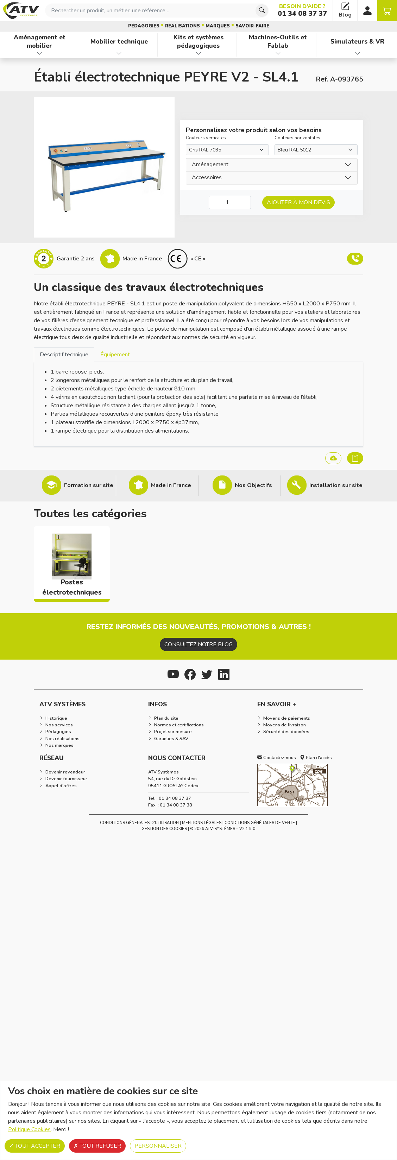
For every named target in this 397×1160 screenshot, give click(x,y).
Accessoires (207, 177)
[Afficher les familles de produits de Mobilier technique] (119, 53)
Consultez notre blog (198, 644)
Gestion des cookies (164, 828)
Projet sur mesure (173, 731)
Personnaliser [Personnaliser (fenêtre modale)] (158, 1146)
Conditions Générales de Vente (260, 822)
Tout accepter (34, 1146)
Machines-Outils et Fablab (278, 41)
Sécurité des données (286, 731)
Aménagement (210, 164)
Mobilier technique (119, 41)
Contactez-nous (276, 757)
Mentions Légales (201, 822)
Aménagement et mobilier (39, 41)
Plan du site (166, 718)
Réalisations (182, 26)
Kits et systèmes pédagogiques (198, 41)
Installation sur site (336, 485)
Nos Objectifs (253, 485)
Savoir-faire (252, 26)
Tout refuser (97, 1146)
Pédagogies (143, 26)
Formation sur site (88, 485)
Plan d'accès (316, 757)
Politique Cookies (29, 1129)
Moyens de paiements (286, 718)
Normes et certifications (179, 725)
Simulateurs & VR (357, 41)
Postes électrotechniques (72, 587)
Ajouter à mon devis (298, 202)
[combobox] (157, 11)
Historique (56, 718)
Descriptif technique (64, 354)
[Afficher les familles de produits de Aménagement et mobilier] (39, 53)
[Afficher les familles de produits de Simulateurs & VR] (357, 53)
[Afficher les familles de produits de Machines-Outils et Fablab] (278, 53)
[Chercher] (262, 10)
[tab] (64, 354)
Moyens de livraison (284, 725)
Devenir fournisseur (66, 779)
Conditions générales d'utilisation (139, 822)
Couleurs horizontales (297, 138)
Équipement (115, 354)
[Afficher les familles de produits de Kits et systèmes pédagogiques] (198, 53)
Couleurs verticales (206, 138)
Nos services (59, 725)
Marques (218, 26)
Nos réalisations (62, 738)
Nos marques (59, 745)
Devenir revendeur (65, 772)
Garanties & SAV (171, 738)
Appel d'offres (61, 786)
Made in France (171, 485)
